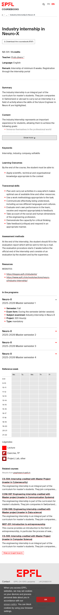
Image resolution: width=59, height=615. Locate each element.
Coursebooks (10, 9)
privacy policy (10, 604)
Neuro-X (28, 301)
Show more (29, 137)
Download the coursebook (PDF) (18, 41)
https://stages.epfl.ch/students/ (21, 274)
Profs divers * (17, 57)
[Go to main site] (3, 15)
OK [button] (45, 599)
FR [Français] (48, 4)
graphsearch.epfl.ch (21, 472)
